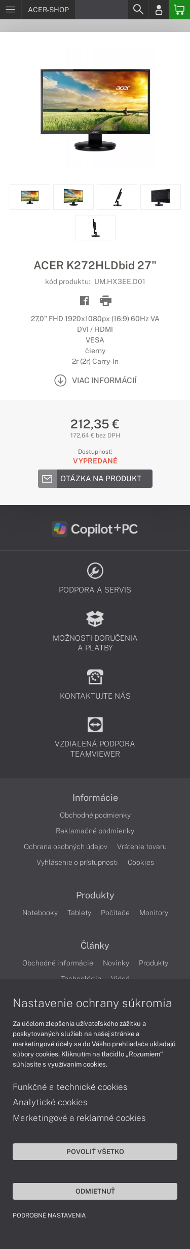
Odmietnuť (95, 1191)
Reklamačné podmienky (95, 831)
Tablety (79, 913)
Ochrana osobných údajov (65, 846)
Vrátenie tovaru (142, 846)
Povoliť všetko (95, 1151)
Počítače (115, 913)
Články (95, 945)
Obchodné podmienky (95, 815)
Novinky (116, 963)
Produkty (95, 895)
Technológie (81, 979)
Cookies (141, 862)
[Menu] (10, 9)
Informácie (95, 797)
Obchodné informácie (57, 963)
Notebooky (40, 913)
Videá (120, 979)
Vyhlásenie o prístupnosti (77, 862)
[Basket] (179, 9)
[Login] (158, 9)
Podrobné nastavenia (49, 1215)
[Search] (138, 9)
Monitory (153, 913)
